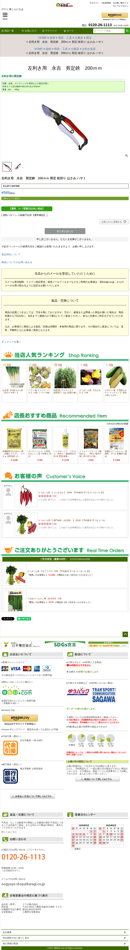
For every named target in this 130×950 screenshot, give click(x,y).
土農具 (79, 37)
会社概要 (7, 932)
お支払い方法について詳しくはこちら (32, 796)
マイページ (49, 30)
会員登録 (107, 3)
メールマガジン (121, 6)
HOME (43, 37)
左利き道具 (89, 48)
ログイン (95, 3)
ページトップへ (125, 634)
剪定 (89, 37)
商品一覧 (7, 30)
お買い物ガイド (121, 3)
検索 (127, 30)
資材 (52, 37)
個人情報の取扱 (10, 943)
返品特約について (10, 254)
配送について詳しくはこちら (97, 779)
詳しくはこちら (9, 832)
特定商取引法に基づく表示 (16, 938)
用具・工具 (65, 37)
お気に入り (29, 30)
